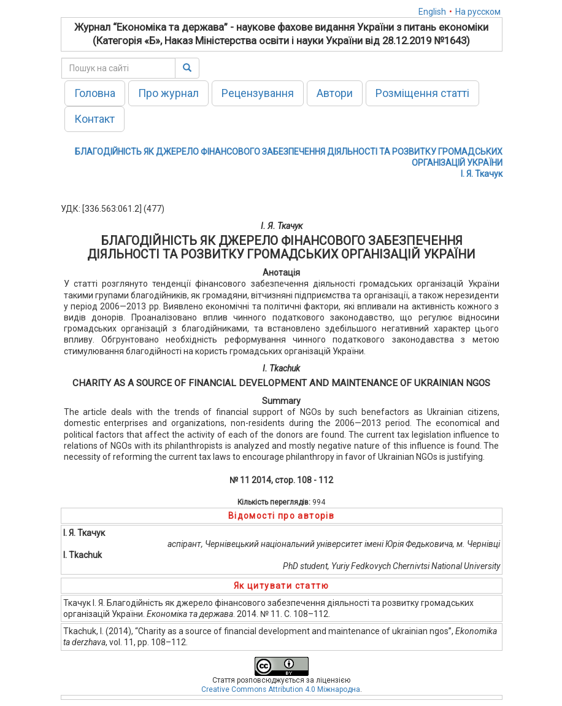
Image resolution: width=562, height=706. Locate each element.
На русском (478, 12)
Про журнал (168, 93)
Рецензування (257, 93)
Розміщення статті (422, 93)
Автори (335, 93)
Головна (94, 93)
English (432, 12)
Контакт (94, 118)
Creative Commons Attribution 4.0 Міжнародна (280, 689)
